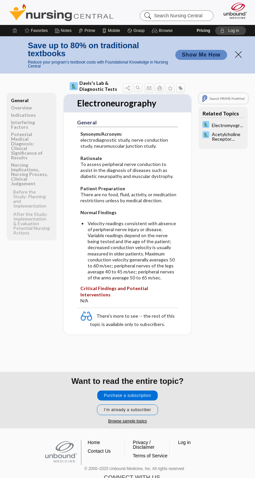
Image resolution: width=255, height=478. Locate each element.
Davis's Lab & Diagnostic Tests (93, 86)
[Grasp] (136, 30)
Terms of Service (150, 455)
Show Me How (201, 55)
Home (94, 442)
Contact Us (99, 451)
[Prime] (87, 30)
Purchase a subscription (127, 395)
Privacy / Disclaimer (143, 445)
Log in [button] (184, 442)
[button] (163, 30)
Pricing (203, 30)
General (20, 100)
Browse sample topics (127, 421)
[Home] (15, 30)
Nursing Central (61, 12)
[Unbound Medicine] (233, 11)
